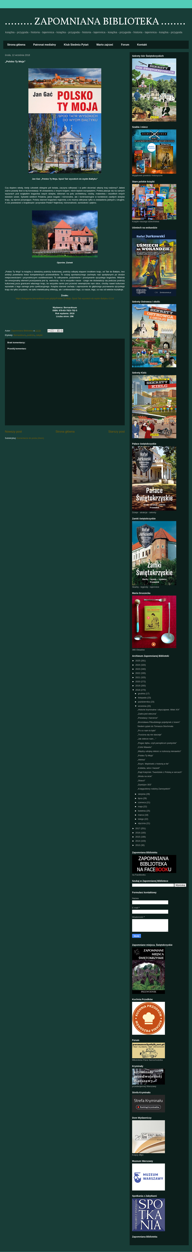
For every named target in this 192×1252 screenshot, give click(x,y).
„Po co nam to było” (146, 730)
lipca (140, 798)
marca (141, 815)
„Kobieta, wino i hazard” (148, 768)
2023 (138, 669)
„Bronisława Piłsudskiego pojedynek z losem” (158, 722)
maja (140, 806)
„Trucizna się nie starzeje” (149, 734)
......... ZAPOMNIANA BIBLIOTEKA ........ (95, 22)
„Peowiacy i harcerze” (147, 718)
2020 (138, 681)
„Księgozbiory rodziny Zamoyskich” (154, 789)
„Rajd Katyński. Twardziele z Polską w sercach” (159, 772)
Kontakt (142, 44)
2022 (138, 673)
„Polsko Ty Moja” (145, 755)
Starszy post (116, 431)
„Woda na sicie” (144, 776)
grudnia (142, 693)
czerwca (142, 802)
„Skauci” (141, 780)
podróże (31, 335)
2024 (138, 665)
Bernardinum (20, 335)
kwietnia (142, 811)
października (144, 702)
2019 (138, 685)
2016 (138, 832)
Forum (125, 44)
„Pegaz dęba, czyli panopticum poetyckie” (157, 743)
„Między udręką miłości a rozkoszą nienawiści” (159, 751)
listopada (142, 697)
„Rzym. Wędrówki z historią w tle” (153, 764)
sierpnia (142, 794)
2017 (138, 828)
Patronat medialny (44, 44)
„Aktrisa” (141, 759)
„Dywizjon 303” (144, 784)
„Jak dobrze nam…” (146, 739)
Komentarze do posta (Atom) (30, 438)
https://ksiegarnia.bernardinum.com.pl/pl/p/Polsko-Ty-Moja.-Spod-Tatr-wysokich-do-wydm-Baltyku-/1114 (65, 298)
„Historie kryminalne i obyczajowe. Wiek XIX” (158, 709)
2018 (138, 690)
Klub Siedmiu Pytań (76, 44)
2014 (138, 841)
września (142, 706)
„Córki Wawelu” (144, 747)
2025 (138, 660)
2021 (138, 677)
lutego (141, 819)
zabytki (39, 335)
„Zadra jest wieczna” (147, 714)
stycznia (142, 823)
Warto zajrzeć (104, 44)
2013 (138, 845)
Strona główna (16, 44)
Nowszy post (13, 431)
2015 (138, 837)
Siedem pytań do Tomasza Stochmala (155, 726)
